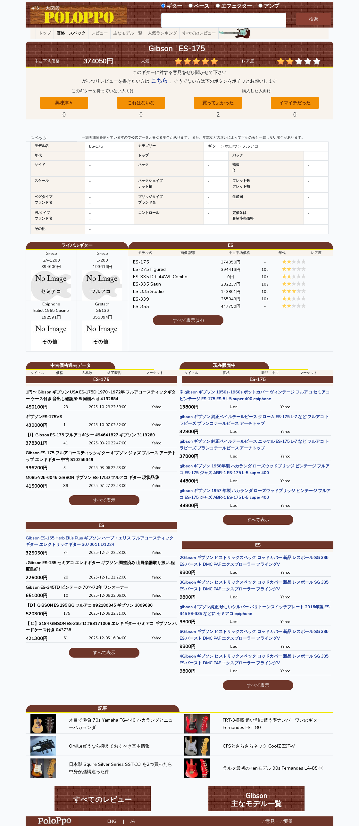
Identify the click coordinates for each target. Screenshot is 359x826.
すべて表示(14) (188, 320)
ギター (174, 6)
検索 (313, 19)
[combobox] (223, 20)
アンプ (271, 6)
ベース (201, 6)
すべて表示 (104, 500)
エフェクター (236, 6)
